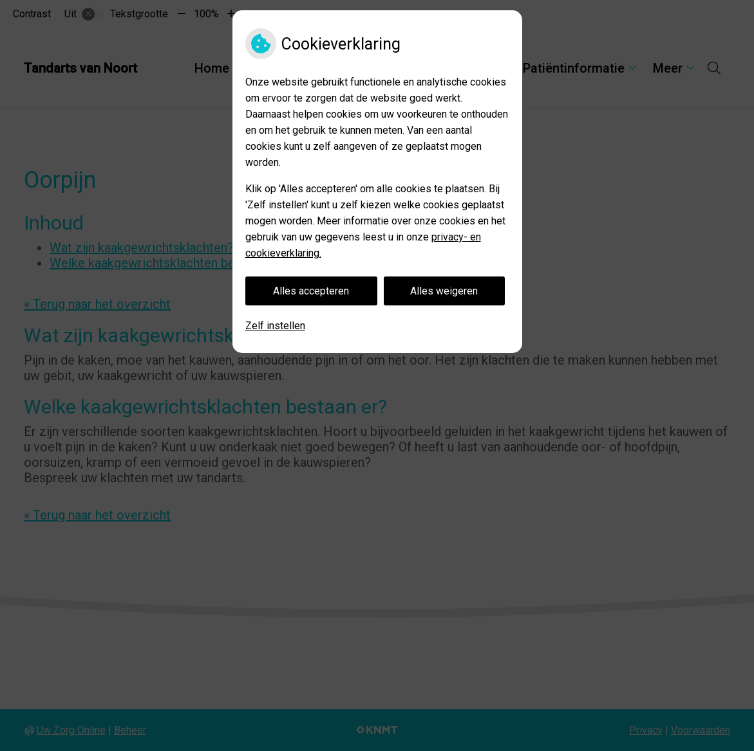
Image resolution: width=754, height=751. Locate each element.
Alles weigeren (444, 291)
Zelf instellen (275, 326)
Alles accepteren (311, 291)
